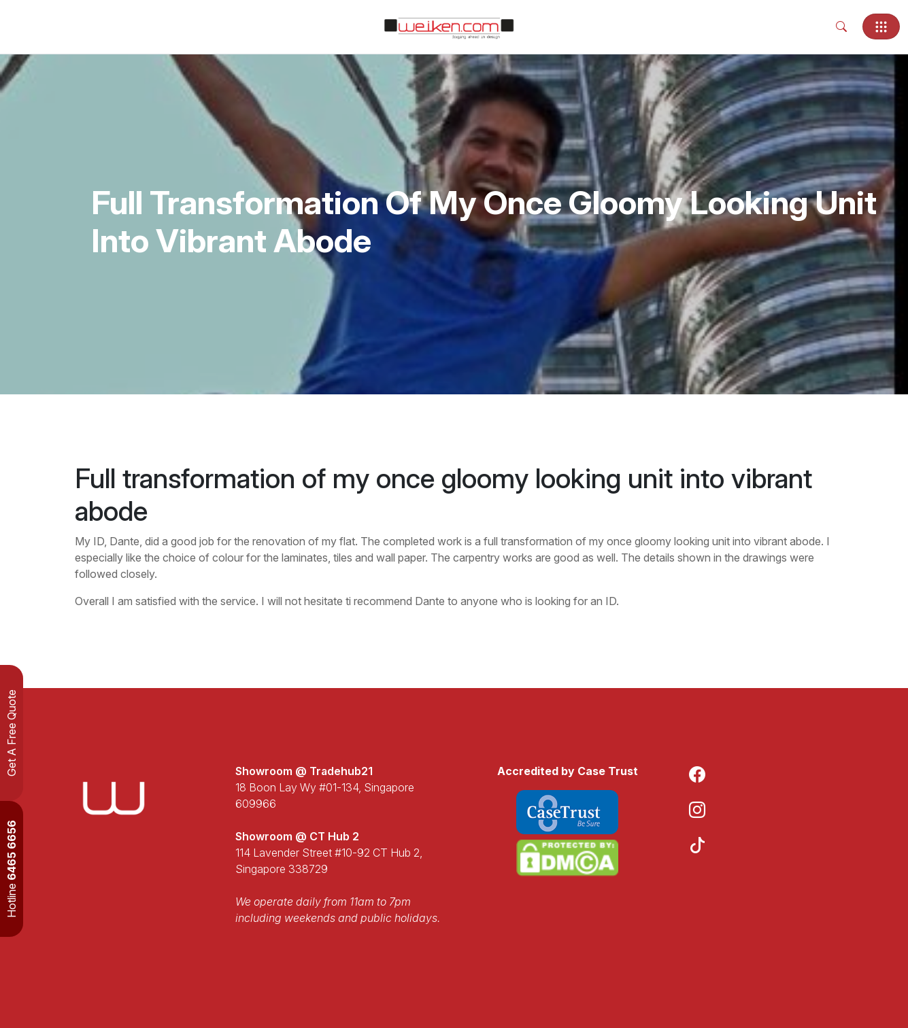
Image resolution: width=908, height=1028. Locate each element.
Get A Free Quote (11, 732)
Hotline (11, 869)
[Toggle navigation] (881, 26)
